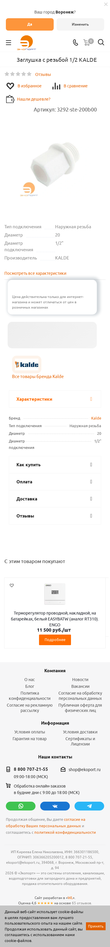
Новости (80, 679)
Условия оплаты (29, 732)
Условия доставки (80, 732)
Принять (96, 926)
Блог (29, 686)
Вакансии (80, 686)
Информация (55, 723)
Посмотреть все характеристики (35, 273)
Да (29, 24)
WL (70, 898)
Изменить (80, 24)
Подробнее (55, 639)
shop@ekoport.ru (85, 769)
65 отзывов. (82, 903)
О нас (29, 679)
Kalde (96, 418)
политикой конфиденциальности (65, 832)
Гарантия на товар (30, 738)
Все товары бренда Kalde (38, 376)
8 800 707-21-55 (31, 769)
